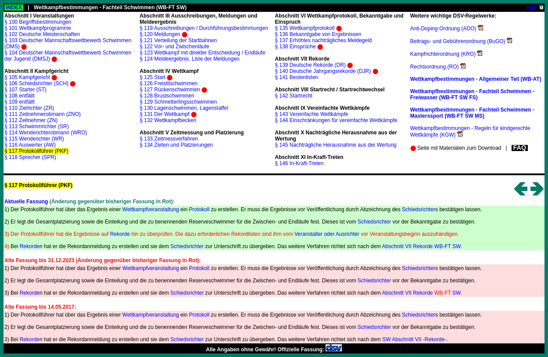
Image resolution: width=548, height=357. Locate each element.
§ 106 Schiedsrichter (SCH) (36, 83)
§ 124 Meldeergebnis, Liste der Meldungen (189, 59)
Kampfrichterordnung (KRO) (443, 54)
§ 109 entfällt (19, 102)
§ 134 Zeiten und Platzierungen (176, 145)
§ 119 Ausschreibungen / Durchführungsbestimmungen (204, 28)
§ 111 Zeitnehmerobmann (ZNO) (42, 114)
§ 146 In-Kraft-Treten (299, 163)
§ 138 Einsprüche (295, 46)
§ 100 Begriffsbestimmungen (38, 22)
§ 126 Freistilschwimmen (168, 83)
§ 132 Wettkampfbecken (168, 120)
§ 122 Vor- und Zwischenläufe (174, 46)
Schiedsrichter (418, 209)
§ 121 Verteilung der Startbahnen (178, 40)
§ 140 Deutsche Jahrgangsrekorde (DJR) (323, 71)
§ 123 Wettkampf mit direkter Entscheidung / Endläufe (202, 53)
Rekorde (120, 234)
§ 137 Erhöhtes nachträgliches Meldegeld (323, 40)
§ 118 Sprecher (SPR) (30, 157)
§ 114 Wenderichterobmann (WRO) (45, 133)
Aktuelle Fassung (26, 201)
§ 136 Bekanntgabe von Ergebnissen (318, 34)
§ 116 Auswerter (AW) (30, 145)
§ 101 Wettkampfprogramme (37, 28)
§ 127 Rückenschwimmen (170, 90)
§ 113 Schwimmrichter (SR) (36, 126)
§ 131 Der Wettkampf (164, 114)
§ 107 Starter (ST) (25, 90)
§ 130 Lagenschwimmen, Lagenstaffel (184, 108)
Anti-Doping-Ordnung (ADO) (443, 28)
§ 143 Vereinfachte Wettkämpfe (311, 114)
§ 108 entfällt (19, 96)
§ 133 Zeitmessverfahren (169, 139)
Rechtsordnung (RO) (434, 67)
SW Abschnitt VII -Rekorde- (414, 339)
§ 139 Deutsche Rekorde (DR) (310, 65)
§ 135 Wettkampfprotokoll (305, 28)
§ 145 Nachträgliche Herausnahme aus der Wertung (336, 145)
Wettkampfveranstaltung (150, 209)
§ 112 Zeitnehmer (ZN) (30, 120)
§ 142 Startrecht (293, 96)
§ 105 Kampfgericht (27, 77)
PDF (532, 8)
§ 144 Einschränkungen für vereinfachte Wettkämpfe (336, 120)
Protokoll (199, 209)
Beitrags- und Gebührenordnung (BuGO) (457, 41)
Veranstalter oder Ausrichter (326, 234)
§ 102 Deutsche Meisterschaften (42, 34)
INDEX (13, 7)
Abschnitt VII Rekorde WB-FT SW (421, 246)
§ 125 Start (152, 77)
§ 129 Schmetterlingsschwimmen (178, 102)
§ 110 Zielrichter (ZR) (29, 108)
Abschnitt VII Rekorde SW (421, 293)
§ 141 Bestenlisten (297, 77)
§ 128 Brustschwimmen (167, 96)
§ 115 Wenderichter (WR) (34, 139)
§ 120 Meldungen (160, 34)
